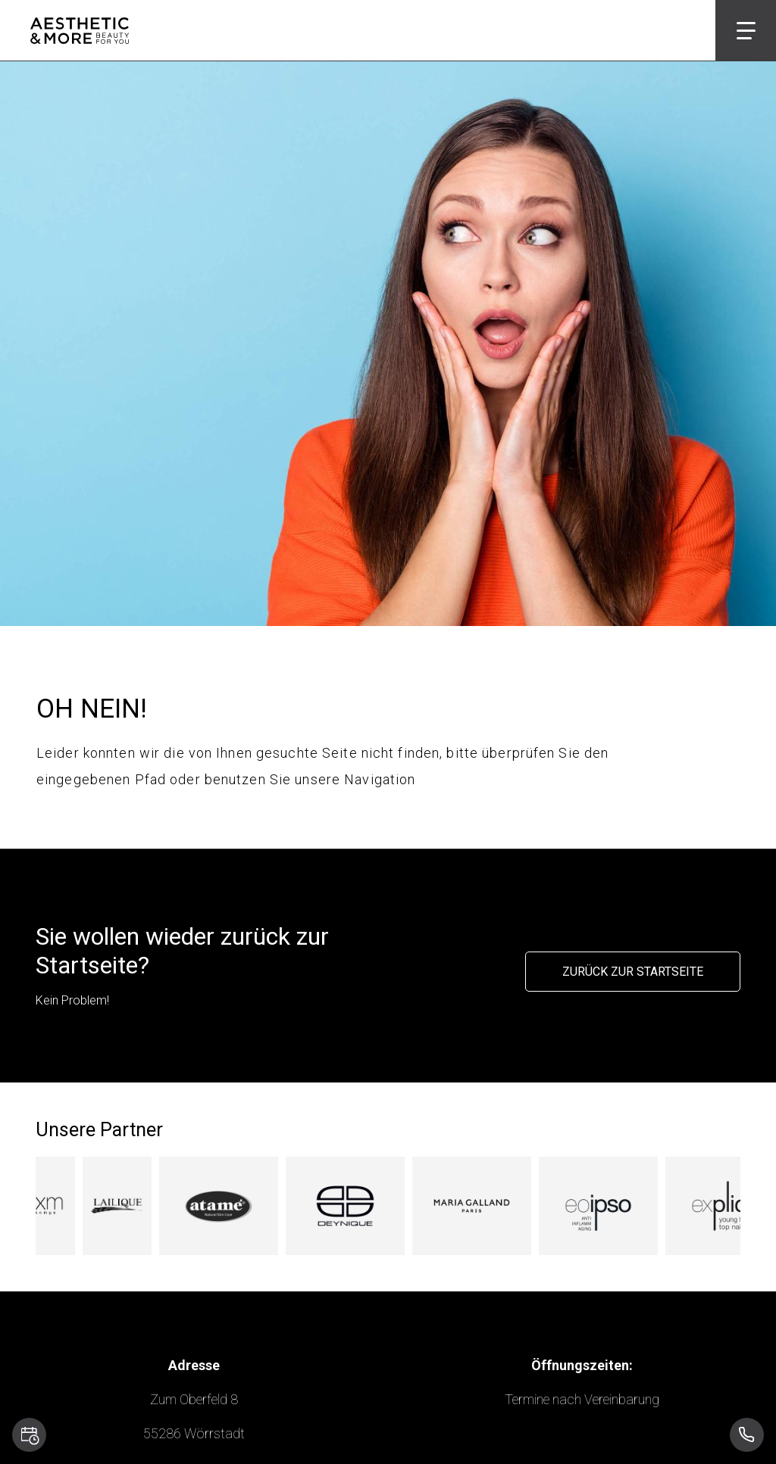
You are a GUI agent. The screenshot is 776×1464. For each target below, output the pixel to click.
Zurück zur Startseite (632, 971)
